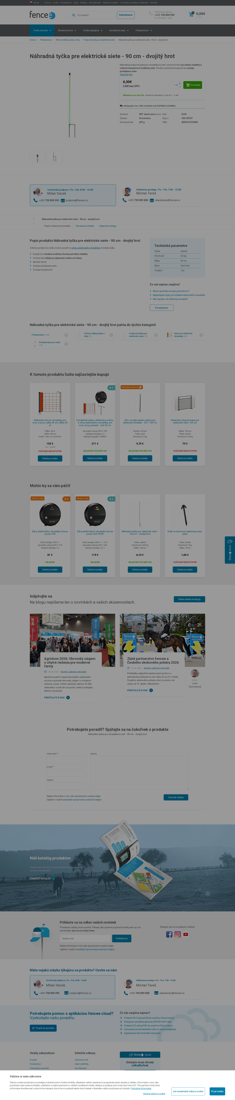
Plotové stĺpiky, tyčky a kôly (68, 40)
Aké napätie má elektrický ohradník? (170, 299)
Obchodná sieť (81, 1060)
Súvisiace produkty (85, 226)
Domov (48, 3)
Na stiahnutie (95, 3)
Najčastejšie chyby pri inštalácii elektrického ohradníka (179, 295)
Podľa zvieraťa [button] (41, 30)
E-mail (49, 767)
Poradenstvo (66, 3)
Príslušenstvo (46, 40)
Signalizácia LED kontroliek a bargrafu (142, 1033)
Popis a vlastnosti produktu (57, 226)
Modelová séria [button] (65, 30)
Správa (94, 753)
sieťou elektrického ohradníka (86, 248)
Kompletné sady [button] (118, 30)
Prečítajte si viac (54, 697)
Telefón (50, 780)
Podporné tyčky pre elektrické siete (99, 40)
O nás (55, 3)
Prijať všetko (217, 1091)
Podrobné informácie (141, 1088)
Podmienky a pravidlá (39, 1068)
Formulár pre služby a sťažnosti (134, 3)
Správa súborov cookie (154, 1093)
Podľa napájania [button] (91, 30)
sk (35, 3)
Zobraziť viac (126, 74)
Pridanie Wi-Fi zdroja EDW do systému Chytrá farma (149, 1018)
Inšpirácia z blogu (107, 226)
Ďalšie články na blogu (189, 599)
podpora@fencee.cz (77, 200)
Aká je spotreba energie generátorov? (171, 291)
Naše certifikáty (82, 1064)
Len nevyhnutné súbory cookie (188, 1091)
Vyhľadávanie (126, 15)
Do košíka (193, 85)
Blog (76, 3)
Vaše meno (52, 753)
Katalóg (83, 3)
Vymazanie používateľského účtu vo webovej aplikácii (150, 1029)
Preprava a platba (110, 3)
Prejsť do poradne (45, 1028)
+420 (164, 15)
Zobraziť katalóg (42, 879)
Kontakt (153, 3)
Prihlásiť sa (121, 938)
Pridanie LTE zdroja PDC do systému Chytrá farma (148, 1025)
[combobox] (92, 15)
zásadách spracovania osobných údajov (82, 799)
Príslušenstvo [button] (142, 30)
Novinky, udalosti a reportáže (73, 672)
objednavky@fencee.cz (167, 200)
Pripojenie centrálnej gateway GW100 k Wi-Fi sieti (147, 1022)
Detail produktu (50, 458)
